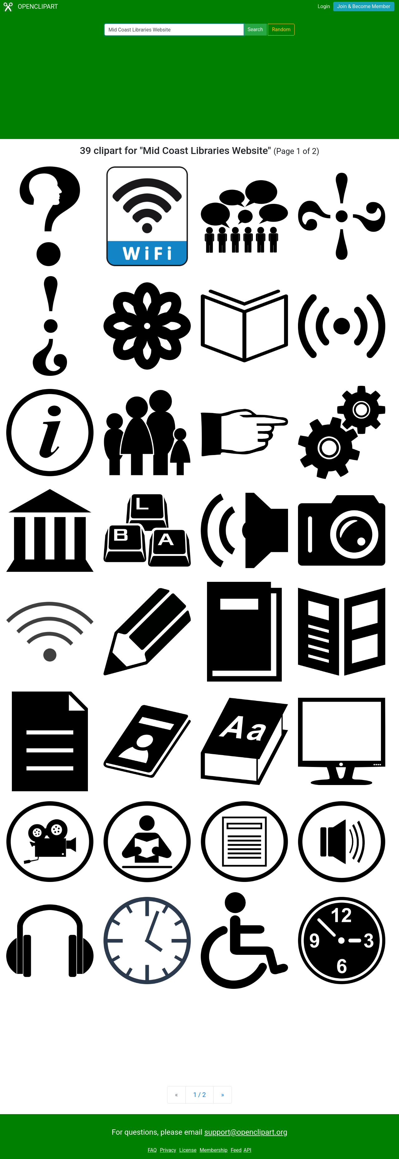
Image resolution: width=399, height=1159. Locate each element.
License (187, 1150)
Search (255, 29)
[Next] (222, 1095)
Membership (213, 1150)
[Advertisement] (199, 87)
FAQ (152, 1150)
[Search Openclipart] (174, 30)
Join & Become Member (363, 6)
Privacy (168, 1150)
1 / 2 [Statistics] (199, 1095)
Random (281, 29)
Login (324, 6)
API (247, 1150)
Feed (236, 1150)
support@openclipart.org (245, 1132)
